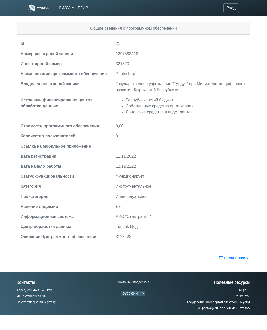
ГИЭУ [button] (65, 8)
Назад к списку (233, 258)
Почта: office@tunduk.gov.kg (36, 302)
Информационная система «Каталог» (224, 308)
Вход (231, 8)
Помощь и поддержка (133, 282)
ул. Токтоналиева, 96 (31, 296)
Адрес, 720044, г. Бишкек (34, 290)
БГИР (83, 8)
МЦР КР (244, 290)
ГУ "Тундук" (242, 296)
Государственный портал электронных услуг (218, 302)
